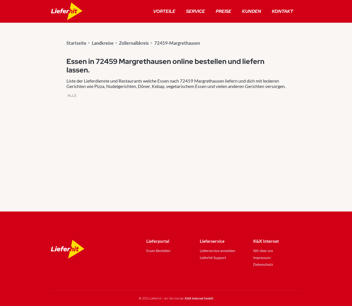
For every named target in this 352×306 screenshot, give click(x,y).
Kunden (251, 11)
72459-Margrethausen (177, 43)
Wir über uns (263, 250)
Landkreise (103, 43)
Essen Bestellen (158, 250)
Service (195, 11)
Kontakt (282, 11)
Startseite (76, 43)
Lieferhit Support (213, 257)
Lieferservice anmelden (217, 250)
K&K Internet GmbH (199, 298)
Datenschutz (263, 264)
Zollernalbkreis (134, 43)
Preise (223, 11)
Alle (72, 95)
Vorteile (164, 11)
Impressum (262, 257)
